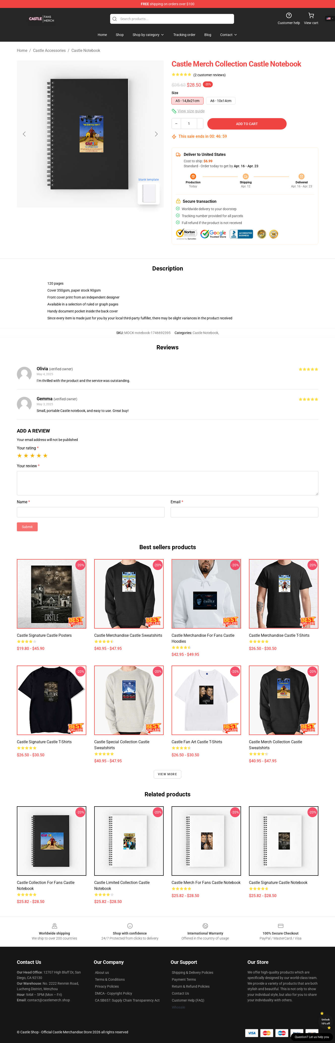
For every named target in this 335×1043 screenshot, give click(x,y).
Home (22, 50)
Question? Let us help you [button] (312, 1037)
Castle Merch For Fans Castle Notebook (206, 882)
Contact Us (180, 993)
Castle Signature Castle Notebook (278, 882)
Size (175, 93)
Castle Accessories (49, 50)
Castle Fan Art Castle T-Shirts (197, 742)
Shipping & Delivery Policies (192, 973)
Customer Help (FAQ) (188, 1000)
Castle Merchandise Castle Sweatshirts (128, 635)
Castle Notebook (85, 50)
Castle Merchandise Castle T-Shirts (279, 635)
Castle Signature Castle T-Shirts (44, 742)
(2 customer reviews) (209, 75)
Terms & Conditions (110, 979)
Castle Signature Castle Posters (44, 635)
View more (167, 774)
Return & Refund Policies (191, 986)
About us (102, 973)
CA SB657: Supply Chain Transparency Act (127, 1000)
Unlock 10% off (325, 1021)
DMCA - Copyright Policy (113, 993)
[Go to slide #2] (103, 219)
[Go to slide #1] (77, 219)
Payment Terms (184, 979)
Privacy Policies (107, 986)
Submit (27, 527)
